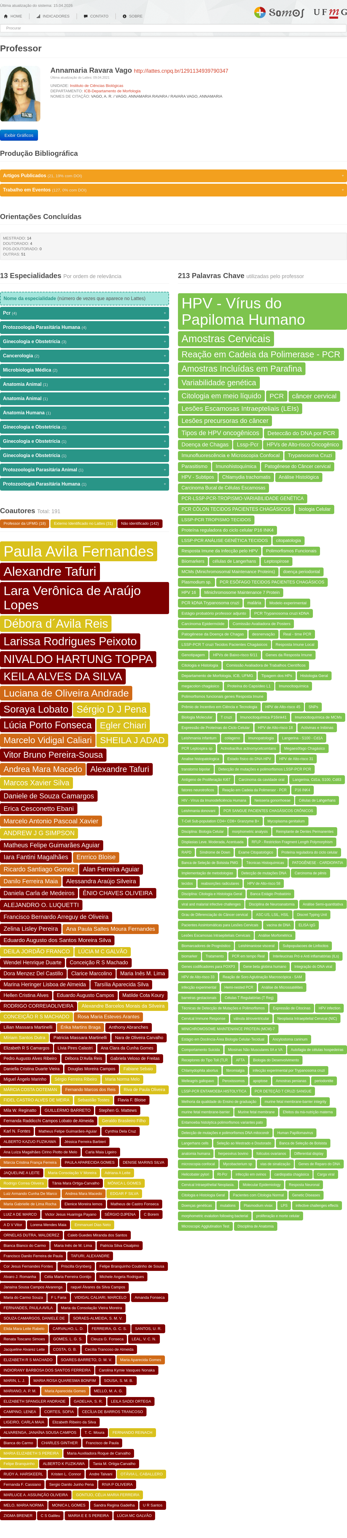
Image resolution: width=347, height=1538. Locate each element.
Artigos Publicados (173, 175)
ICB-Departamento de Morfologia (112, 91)
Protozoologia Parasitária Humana (84, 327)
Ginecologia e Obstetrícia (84, 341)
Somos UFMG (279, 11)
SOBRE (132, 16)
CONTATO (96, 16)
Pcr (84, 313)
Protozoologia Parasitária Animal (84, 470)
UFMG (330, 14)
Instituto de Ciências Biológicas (96, 85)
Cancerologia (84, 356)
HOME (13, 16)
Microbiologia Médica (84, 370)
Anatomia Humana (84, 413)
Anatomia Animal (84, 384)
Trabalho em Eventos (173, 190)
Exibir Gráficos (19, 135)
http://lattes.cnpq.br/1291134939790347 (181, 71)
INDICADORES (53, 16)
